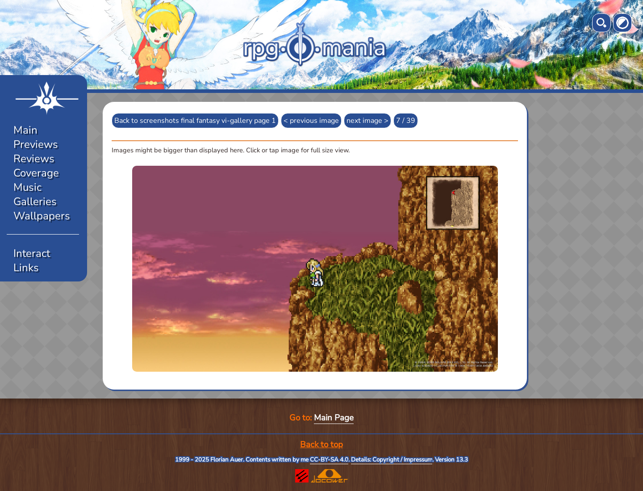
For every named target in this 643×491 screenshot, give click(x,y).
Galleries (35, 201)
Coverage (36, 173)
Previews (35, 144)
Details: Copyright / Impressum (391, 460)
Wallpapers (41, 216)
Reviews (33, 158)
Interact (31, 253)
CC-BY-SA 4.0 (329, 460)
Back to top (321, 444)
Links (26, 267)
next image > (367, 121)
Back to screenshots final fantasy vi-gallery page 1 (195, 121)
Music (27, 187)
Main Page (334, 418)
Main (25, 130)
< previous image (311, 121)
